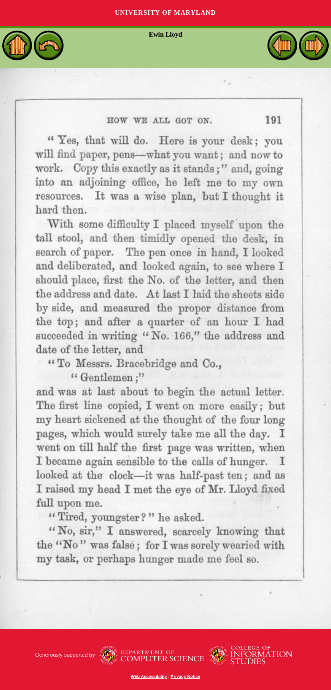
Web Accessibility (149, 676)
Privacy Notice (185, 676)
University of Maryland (165, 12)
